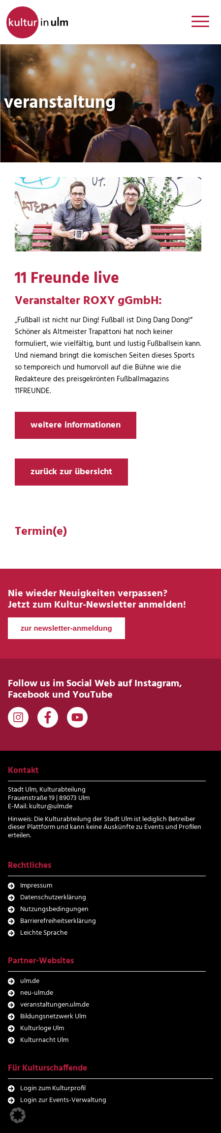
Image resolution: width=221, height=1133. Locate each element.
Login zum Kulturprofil (53, 1088)
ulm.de (29, 981)
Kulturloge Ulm (42, 1028)
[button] (17, 1115)
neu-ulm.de (36, 993)
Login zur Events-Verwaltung (63, 1100)
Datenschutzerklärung (53, 897)
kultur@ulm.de (50, 806)
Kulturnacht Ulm (44, 1040)
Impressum (36, 885)
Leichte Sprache (43, 933)
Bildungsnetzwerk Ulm (53, 1016)
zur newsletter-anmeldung (66, 628)
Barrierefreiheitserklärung (58, 921)
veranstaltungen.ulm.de (54, 1005)
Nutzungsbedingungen (54, 909)
